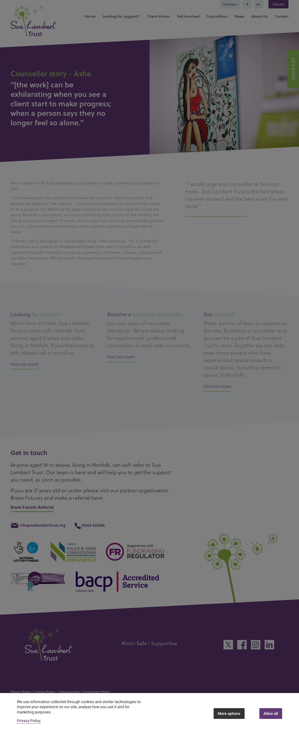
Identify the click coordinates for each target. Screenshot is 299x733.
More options (229, 713)
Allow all (271, 713)
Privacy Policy (29, 720)
